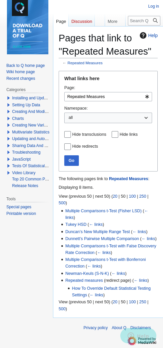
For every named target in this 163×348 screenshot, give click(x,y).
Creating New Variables (33, 125)
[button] (8, 98)
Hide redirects (85, 146)
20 (115, 196)
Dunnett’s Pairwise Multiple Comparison (102, 238)
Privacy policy (95, 327)
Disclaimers (140, 327)
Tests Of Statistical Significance (40, 166)
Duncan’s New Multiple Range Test (97, 231)
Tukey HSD (75, 224)
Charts (18, 118)
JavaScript (21, 159)
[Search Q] (144, 20)
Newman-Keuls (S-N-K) (87, 273)
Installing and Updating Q (34, 98)
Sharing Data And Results (35, 145)
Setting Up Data (26, 105)
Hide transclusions (89, 134)
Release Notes (25, 185)
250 (142, 196)
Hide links (129, 134)
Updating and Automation (34, 138)
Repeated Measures (85, 63)
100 (132, 196)
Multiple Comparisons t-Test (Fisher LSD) (103, 211)
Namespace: (76, 108)
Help (148, 35)
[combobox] (108, 97)
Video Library (24, 173)
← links (96, 224)
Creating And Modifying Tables (39, 111)
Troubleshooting (26, 152)
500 (62, 203)
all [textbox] (71, 117)
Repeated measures (84, 280)
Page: (69, 87)
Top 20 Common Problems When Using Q (49, 179)
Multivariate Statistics (31, 132)
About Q (119, 327)
